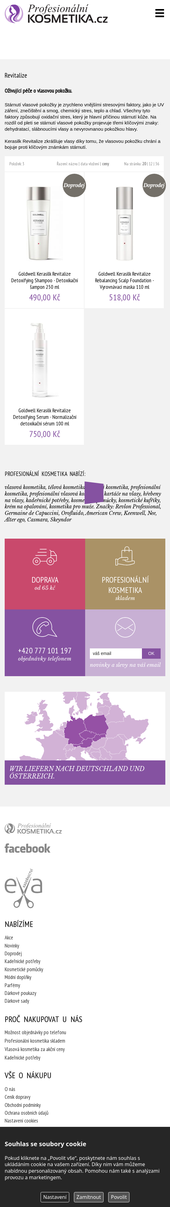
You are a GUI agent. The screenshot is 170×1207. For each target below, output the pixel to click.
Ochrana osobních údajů (26, 1112)
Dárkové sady (17, 1000)
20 (144, 164)
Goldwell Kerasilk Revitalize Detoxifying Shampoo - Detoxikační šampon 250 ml (45, 240)
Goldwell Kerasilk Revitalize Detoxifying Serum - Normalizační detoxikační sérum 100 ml (45, 377)
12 (151, 164)
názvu (73, 164)
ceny (105, 164)
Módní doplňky (18, 977)
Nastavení (55, 1197)
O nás (10, 1089)
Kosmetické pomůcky (24, 969)
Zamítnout (88, 1197)
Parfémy (12, 985)
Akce (9, 937)
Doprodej (13, 953)
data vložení (89, 164)
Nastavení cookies (21, 1120)
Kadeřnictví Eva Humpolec (23, 888)
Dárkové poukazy (20, 993)
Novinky (12, 945)
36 (157, 164)
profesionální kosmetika (44, 830)
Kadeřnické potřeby (22, 961)
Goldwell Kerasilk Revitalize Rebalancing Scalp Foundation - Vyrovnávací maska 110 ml (124, 240)
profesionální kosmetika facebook (28, 848)
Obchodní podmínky (23, 1105)
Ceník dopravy (17, 1096)
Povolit (119, 1197)
